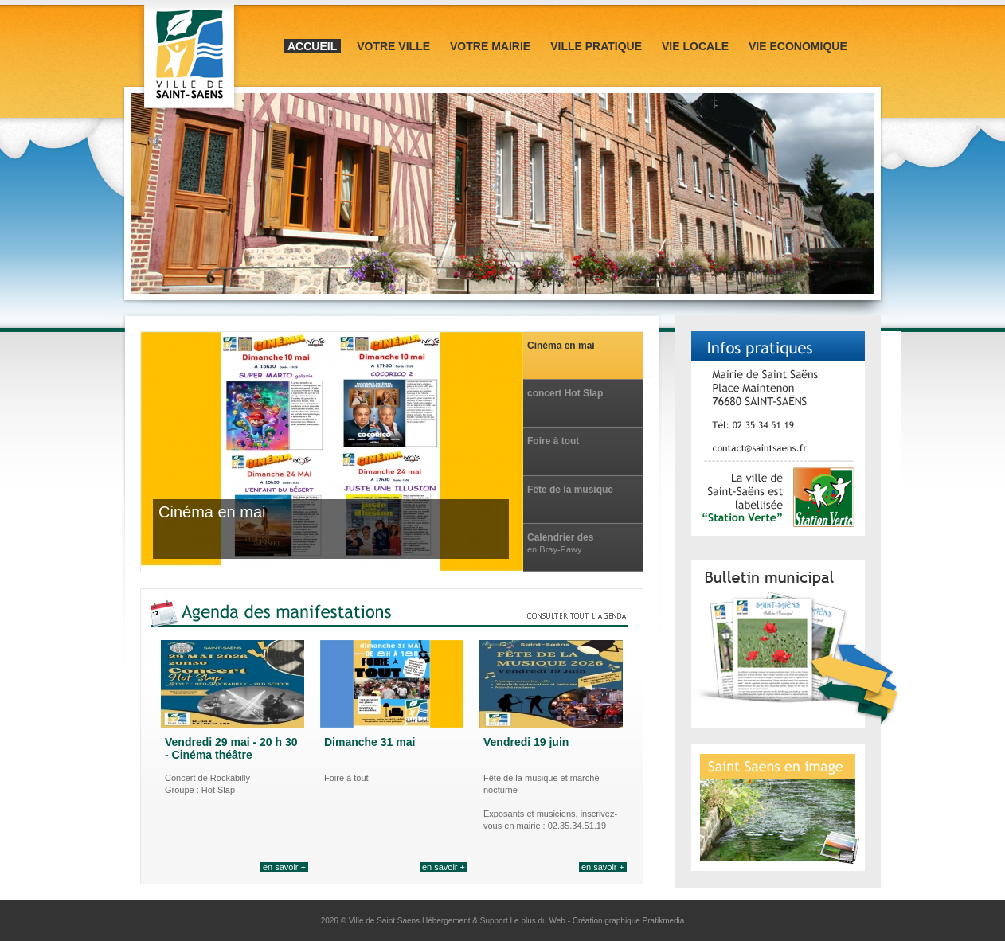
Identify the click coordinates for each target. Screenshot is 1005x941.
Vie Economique (798, 46)
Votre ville (393, 46)
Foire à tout (553, 441)
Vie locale (695, 46)
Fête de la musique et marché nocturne (571, 490)
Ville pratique (596, 46)
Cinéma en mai (561, 345)
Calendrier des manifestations (561, 538)
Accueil (312, 46)
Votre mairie (490, 46)
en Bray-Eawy (554, 549)
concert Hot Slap (565, 393)
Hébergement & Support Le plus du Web (495, 920)
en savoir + (284, 867)
